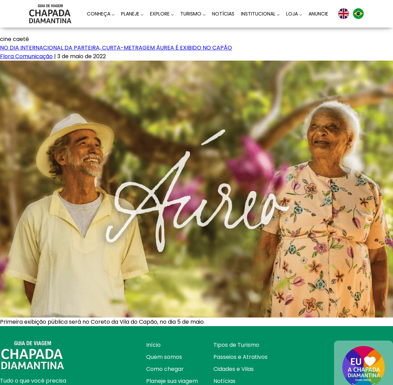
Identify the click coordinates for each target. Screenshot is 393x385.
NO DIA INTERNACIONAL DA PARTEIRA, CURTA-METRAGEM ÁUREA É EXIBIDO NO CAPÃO (116, 48)
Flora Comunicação (26, 56)
